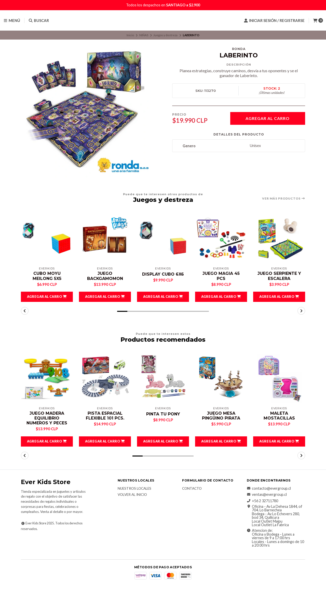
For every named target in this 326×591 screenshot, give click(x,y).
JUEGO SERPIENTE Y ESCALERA (279, 276)
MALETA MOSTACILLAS (279, 416)
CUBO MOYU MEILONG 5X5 (47, 276)
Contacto (192, 488)
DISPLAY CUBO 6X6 (163, 274)
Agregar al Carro (268, 118)
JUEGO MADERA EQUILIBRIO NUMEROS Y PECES (46, 418)
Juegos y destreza (165, 35)
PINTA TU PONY (163, 414)
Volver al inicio (132, 495)
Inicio (130, 35)
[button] (47, 297)
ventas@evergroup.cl (267, 494)
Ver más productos (283, 198)
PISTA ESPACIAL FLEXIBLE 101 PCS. (105, 416)
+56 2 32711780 (262, 501)
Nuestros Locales (134, 488)
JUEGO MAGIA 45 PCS (221, 276)
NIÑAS (143, 35)
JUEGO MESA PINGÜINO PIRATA (221, 416)
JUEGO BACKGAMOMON (105, 276)
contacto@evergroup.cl (269, 488)
